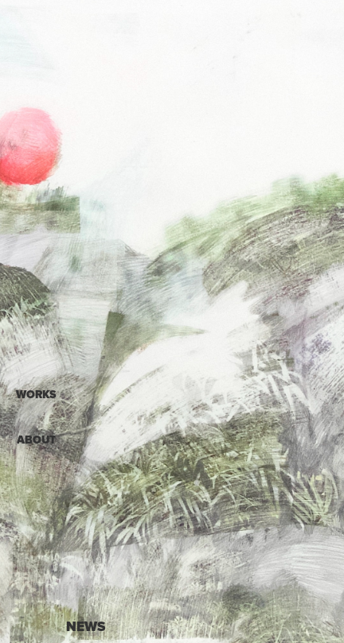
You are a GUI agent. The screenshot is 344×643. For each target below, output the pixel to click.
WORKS (36, 394)
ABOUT (36, 440)
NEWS (85, 627)
